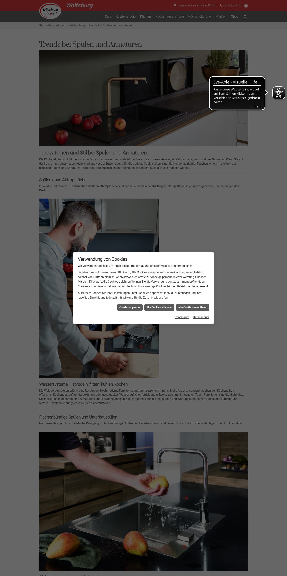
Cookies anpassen (130, 307)
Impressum (182, 317)
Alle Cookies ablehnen (159, 307)
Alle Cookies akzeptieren (192, 307)
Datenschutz (201, 317)
